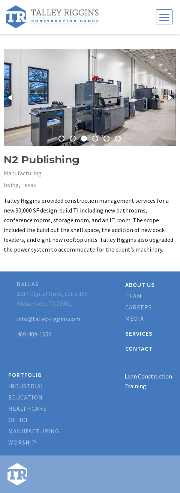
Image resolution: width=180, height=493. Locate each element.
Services (139, 333)
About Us (140, 284)
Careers (138, 307)
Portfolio (25, 374)
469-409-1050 (34, 334)
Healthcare (27, 408)
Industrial (26, 386)
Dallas (28, 284)
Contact (139, 348)
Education (25, 397)
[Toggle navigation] (164, 16)
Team (133, 296)
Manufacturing (33, 431)
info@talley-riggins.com (48, 319)
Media (134, 318)
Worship (22, 442)
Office (18, 420)
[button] (10, 98)
